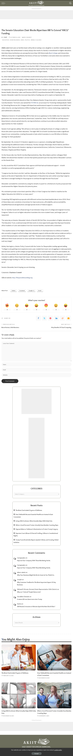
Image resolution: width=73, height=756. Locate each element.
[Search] (70, 3)
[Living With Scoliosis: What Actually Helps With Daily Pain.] (19, 695)
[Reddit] (62, 318)
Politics (27, 40)
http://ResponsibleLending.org (22, 277)
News (22, 40)
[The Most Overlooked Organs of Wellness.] (19, 657)
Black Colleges (53, 53)
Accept (36, 753)
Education (5, 40)
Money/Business (15, 40)
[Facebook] (38, 318)
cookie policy (58, 750)
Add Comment (27, 37)
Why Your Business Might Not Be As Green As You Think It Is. (35, 575)
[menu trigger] (4, 3)
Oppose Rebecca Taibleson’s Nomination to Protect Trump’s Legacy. (37, 529)
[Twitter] (44, 318)
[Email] (68, 318)
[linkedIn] (56, 318)
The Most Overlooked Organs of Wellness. (29, 510)
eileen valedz (21, 572)
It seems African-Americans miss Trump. (29, 599)
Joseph (19, 579)
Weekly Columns (36, 40)
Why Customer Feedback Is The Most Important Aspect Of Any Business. (36, 583)
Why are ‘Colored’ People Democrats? (29, 592)
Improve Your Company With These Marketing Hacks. (33, 560)
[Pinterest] (50, 318)
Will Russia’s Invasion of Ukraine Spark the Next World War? (36, 606)
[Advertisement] (36, 14)
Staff (5, 37)
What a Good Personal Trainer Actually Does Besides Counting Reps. (37, 525)
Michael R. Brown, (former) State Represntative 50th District (37, 589)
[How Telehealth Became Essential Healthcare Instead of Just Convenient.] (54, 657)
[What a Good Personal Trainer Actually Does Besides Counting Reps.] (54, 695)
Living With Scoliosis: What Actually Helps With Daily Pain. (34, 521)
